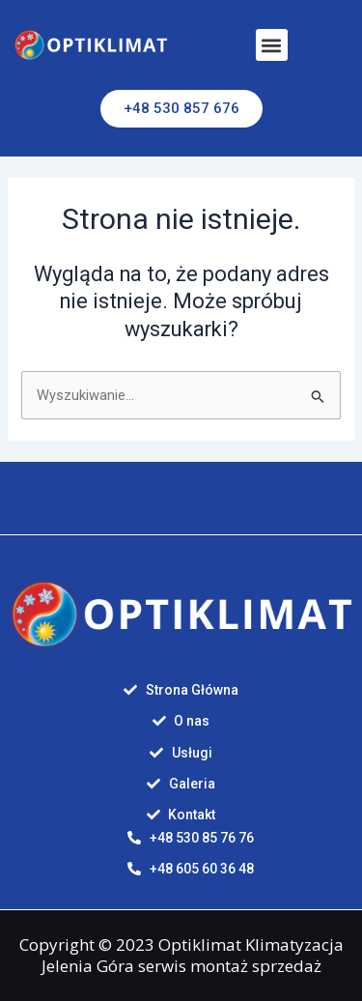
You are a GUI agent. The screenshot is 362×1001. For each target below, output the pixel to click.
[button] (272, 45)
